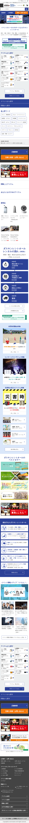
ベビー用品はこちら (22, 0)
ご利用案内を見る (14, 310)
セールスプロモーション (5, 84)
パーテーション (22, 118)
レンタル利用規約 (19, 768)
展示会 (16, 130)
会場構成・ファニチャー (19, 57)
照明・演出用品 (19, 68)
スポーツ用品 (19, 79)
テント (3, 126)
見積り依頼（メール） (6, 761)
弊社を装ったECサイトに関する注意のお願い (12, 143)
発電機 (14, 118)
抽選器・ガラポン (6, 118)
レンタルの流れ (4, 771)
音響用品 (19, 62)
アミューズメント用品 (19, 73)
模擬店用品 (5, 62)
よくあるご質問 (4, 775)
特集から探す (5, 105)
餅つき (13, 122)
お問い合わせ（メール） (20, 761)
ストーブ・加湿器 (21, 122)
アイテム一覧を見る (14, 91)
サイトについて (18, 773)
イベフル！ (3, 780)
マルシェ (10, 130)
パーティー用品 (5, 79)
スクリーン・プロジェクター (14, 126)
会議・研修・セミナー (7, 133)
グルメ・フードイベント (19, 114)
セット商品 (5, 57)
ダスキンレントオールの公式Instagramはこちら (7, 791)
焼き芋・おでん (5, 122)
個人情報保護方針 (20, 771)
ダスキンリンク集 (5, 786)
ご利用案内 (10, 12)
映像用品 (5, 68)
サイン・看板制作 (6, 114)
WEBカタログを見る (15, 95)
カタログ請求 (18, 763)
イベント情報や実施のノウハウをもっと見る (13, 637)
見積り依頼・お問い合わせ (14, 157)
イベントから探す (7, 101)
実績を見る (14, 572)
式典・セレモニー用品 (5, 73)
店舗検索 (3, 12)
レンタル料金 (4, 773)
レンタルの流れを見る (14, 306)
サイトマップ (18, 775)
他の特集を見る (14, 449)
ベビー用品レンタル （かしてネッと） (22, 787)
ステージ (4, 130)
